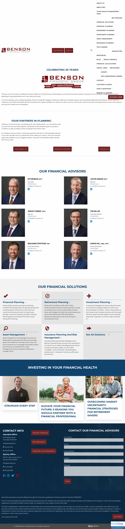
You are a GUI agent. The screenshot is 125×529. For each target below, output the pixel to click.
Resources (101, 55)
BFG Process (117, 18)
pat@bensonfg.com (35, 186)
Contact (100, 80)
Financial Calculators (106, 64)
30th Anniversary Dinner (111, 76)
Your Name (75, 437)
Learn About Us (21, 149)
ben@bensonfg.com (35, 250)
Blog (99, 59)
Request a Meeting (104, 93)
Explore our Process (62, 149)
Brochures (114, 68)
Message (74, 465)
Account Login (116, 97)
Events (104, 72)
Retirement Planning (105, 30)
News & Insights (110, 59)
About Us (100, 3)
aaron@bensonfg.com (98, 250)
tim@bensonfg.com (97, 218)
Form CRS (14, 517)
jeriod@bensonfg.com (35, 218)
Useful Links (102, 68)
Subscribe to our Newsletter (44, 451)
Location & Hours (104, 84)
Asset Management (104, 39)
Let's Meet (118, 516)
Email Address (76, 451)
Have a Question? (104, 89)
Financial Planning (105, 26)
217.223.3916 (94, 216)
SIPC (79, 497)
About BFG (101, 7)
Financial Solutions (105, 22)
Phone (73, 444)
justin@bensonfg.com (98, 186)
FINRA (76, 497)
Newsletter (117, 51)
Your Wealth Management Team (108, 13)
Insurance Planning (105, 43)
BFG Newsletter (39, 442)
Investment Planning (105, 34)
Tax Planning (102, 47)
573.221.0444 (32, 184)
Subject (74, 458)
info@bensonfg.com (9, 443)
